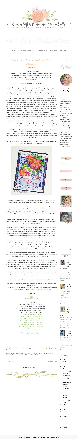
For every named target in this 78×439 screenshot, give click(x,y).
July (64, 380)
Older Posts (52, 361)
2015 (63, 411)
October (65, 373)
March (65, 397)
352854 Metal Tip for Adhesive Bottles (31, 330)
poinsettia (38, 354)
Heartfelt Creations (17, 354)
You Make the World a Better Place (69, 333)
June (64, 390)
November (66, 371)
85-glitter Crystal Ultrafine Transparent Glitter (31, 332)
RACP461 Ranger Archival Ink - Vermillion (31, 324)
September (66, 375)
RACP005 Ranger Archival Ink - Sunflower (31, 322)
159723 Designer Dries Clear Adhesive (31, 328)
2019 (63, 366)
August (65, 378)
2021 (63, 361)
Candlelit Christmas (16, 353)
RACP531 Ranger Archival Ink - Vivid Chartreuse (31, 326)
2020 (63, 364)
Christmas (27, 353)
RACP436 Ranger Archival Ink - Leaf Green (31, 316)
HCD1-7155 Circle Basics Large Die (31, 314)
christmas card (36, 353)
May (64, 393)
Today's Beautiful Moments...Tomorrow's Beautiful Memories (35, 437)
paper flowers (29, 354)
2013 (63, 416)
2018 (63, 404)
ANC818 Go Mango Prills (31, 333)
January (65, 402)
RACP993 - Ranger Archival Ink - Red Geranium (31, 320)
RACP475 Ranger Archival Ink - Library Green (31, 318)
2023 (63, 359)
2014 (63, 414)
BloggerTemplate (55, 437)
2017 (63, 407)
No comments (9, 349)
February (65, 400)
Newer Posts (10, 361)
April (64, 395)
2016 (63, 409)
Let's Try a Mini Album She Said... (69, 286)
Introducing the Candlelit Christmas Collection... (31, 62)
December (66, 368)
